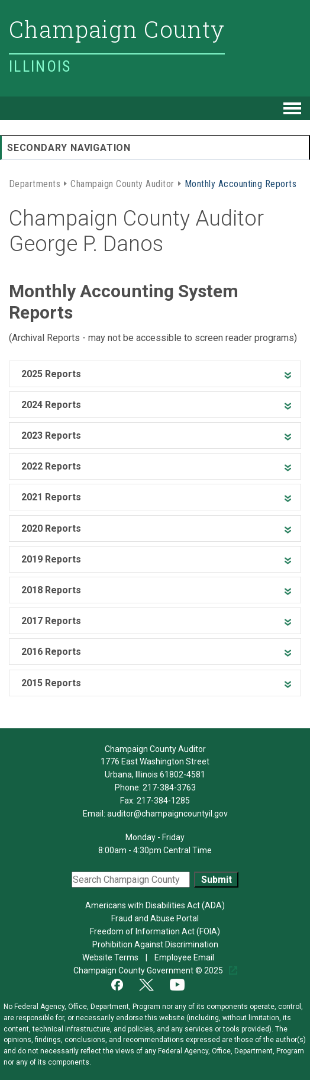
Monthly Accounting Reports (240, 182)
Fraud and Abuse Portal (155, 918)
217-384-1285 (163, 800)
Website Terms (111, 957)
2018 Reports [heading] (51, 590)
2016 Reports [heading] (51, 651)
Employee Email (185, 957)
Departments (34, 182)
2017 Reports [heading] (51, 620)
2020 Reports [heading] (51, 528)
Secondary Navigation (69, 147)
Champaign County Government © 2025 (149, 970)
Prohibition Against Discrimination (155, 944)
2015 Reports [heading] (51, 683)
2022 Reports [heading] (51, 466)
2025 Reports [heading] (51, 374)
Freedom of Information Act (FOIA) (155, 931)
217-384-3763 (169, 787)
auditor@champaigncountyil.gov (167, 813)
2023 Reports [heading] (51, 435)
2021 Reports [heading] (51, 497)
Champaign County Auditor (122, 182)
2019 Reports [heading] (51, 559)
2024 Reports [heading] (51, 404)
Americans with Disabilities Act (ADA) (155, 905)
